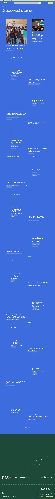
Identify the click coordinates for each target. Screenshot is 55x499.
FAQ (2, 492)
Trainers (3, 491)
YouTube (12, 0)
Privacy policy (9, 496)
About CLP (3, 493)
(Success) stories (13, 491)
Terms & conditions (4, 496)
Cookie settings (14, 496)
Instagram (6, 0)
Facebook (3, 0)
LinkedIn (9, 0)
